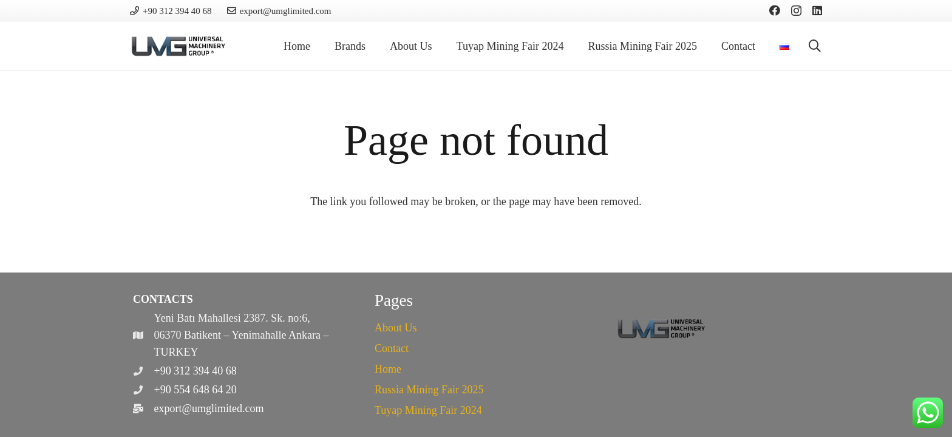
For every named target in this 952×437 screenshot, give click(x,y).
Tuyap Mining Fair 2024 (428, 410)
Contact (392, 348)
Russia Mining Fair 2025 (429, 390)
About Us (396, 328)
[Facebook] (774, 10)
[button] (814, 46)
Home (388, 369)
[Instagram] (796, 11)
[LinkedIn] (817, 10)
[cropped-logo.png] (179, 46)
